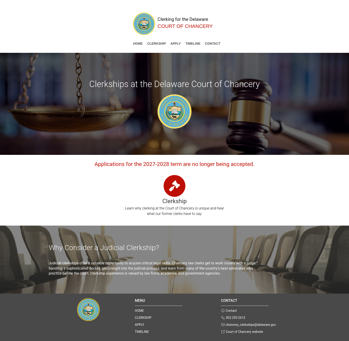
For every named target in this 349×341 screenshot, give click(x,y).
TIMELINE (192, 43)
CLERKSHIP (156, 43)
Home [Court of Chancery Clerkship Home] (138, 43)
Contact (212, 43)
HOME (139, 310)
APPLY (175, 43)
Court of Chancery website (242, 332)
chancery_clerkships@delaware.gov (248, 324)
